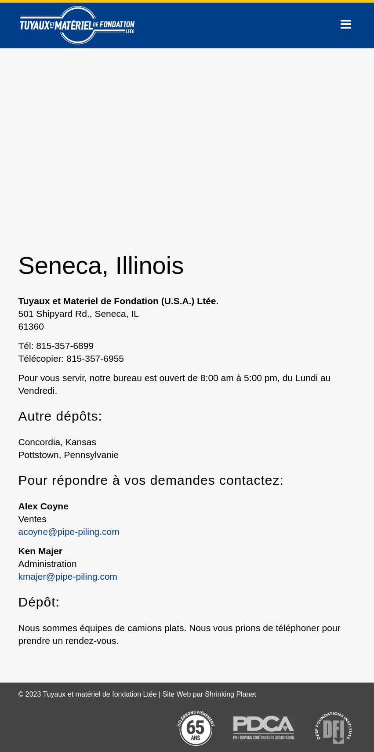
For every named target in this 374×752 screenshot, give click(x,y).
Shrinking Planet (230, 694)
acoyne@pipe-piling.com (69, 532)
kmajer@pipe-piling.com (68, 576)
